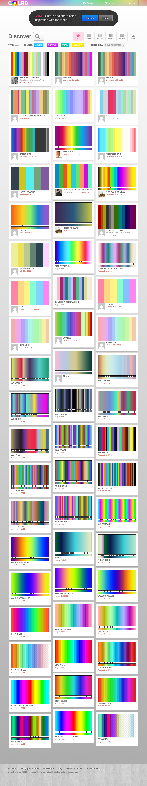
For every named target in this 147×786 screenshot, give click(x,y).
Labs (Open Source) (29, 768)
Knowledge (48, 768)
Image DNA (133, 36)
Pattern (122, 36)
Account (128, 3)
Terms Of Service (74, 768)
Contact (12, 768)
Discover (109, 3)
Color (89, 36)
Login (105, 18)
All (78, 36)
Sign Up (89, 18)
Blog (60, 768)
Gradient (111, 36)
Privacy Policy (93, 768)
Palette (100, 36)
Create (90, 3)
